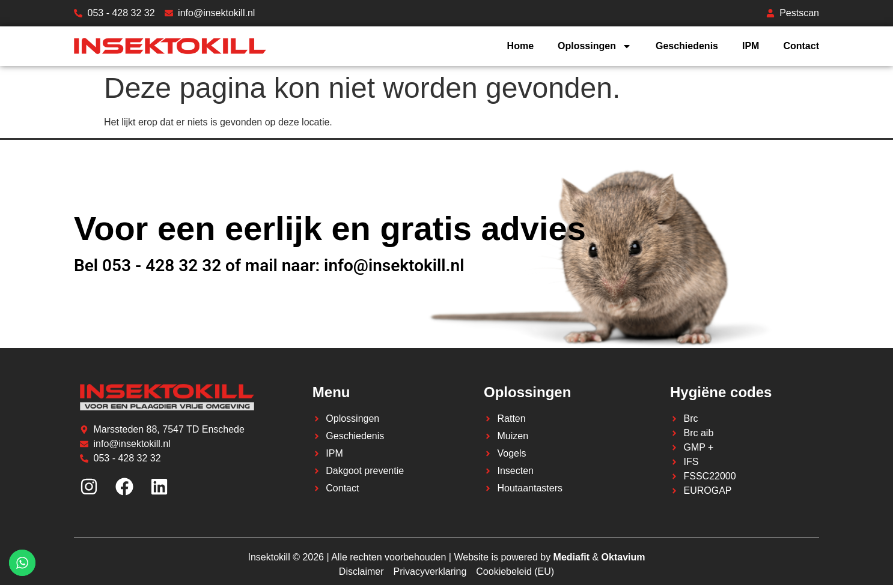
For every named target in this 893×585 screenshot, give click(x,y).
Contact (801, 46)
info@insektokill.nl (394, 265)
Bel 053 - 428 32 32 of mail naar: (199, 265)
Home (520, 46)
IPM (750, 46)
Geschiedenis (687, 46)
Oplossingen (595, 46)
